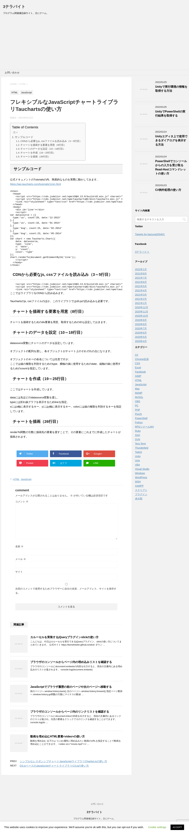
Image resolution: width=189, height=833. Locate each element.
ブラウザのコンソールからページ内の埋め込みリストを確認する (71, 678)
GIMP (138, 376)
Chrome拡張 (142, 359)
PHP (137, 409)
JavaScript (26, 496)
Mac (137, 388)
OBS (137, 401)
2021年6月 (141, 282)
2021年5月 (141, 286)
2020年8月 (141, 324)
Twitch (138, 452)
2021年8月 (141, 273)
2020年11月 (141, 311)
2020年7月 (141, 328)
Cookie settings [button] (157, 827)
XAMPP (139, 485)
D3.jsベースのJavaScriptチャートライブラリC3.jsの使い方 (54, 782)
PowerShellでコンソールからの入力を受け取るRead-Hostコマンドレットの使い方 (171, 167)
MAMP (138, 393)
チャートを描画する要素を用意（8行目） (43, 145)
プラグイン (141, 494)
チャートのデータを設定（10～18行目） (42, 149)
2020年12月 (141, 307)
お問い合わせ (12, 72)
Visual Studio (142, 469)
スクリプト (141, 490)
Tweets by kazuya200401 (150, 234)
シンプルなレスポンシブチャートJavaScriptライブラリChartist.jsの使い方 (63, 778)
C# (136, 354)
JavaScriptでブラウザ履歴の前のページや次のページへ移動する (71, 703)
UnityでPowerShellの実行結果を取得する (170, 113)
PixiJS (138, 414)
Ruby (138, 431)
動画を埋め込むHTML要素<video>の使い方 (57, 753)
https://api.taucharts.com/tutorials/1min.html (35, 184)
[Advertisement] (94, 43)
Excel (138, 367)
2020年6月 (141, 332)
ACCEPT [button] (177, 827)
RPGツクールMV (144, 426)
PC (136, 405)
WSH (138, 481)
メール (20, 576)
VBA (137, 464)
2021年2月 (141, 299)
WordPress (141, 477)
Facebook (140, 371)
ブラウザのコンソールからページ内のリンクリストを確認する (69, 728)
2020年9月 (141, 320)
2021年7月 (141, 277)
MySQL (139, 397)
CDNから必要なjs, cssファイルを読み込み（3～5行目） (51, 141)
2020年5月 (141, 337)
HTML (16, 496)
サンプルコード (24, 137)
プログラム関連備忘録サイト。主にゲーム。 (94, 819)
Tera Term (140, 443)
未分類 (138, 498)
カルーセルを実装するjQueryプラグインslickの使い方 (64, 654)
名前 (19, 563)
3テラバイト (14, 6)
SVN (137, 439)
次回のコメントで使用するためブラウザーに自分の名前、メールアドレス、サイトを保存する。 (65, 607)
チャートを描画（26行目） (35, 156)
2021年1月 (141, 303)
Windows (140, 473)
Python (139, 422)
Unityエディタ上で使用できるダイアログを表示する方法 (171, 140)
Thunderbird (141, 447)
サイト (19, 588)
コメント (21, 518)
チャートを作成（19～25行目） (37, 152)
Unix (137, 460)
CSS (137, 363)
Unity (138, 456)
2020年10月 (141, 315)
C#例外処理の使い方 (168, 189)
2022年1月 (141, 269)
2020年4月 (141, 341)
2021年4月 (141, 290)
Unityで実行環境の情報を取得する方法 (171, 88)
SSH (137, 435)
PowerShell (141, 418)
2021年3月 (141, 294)
